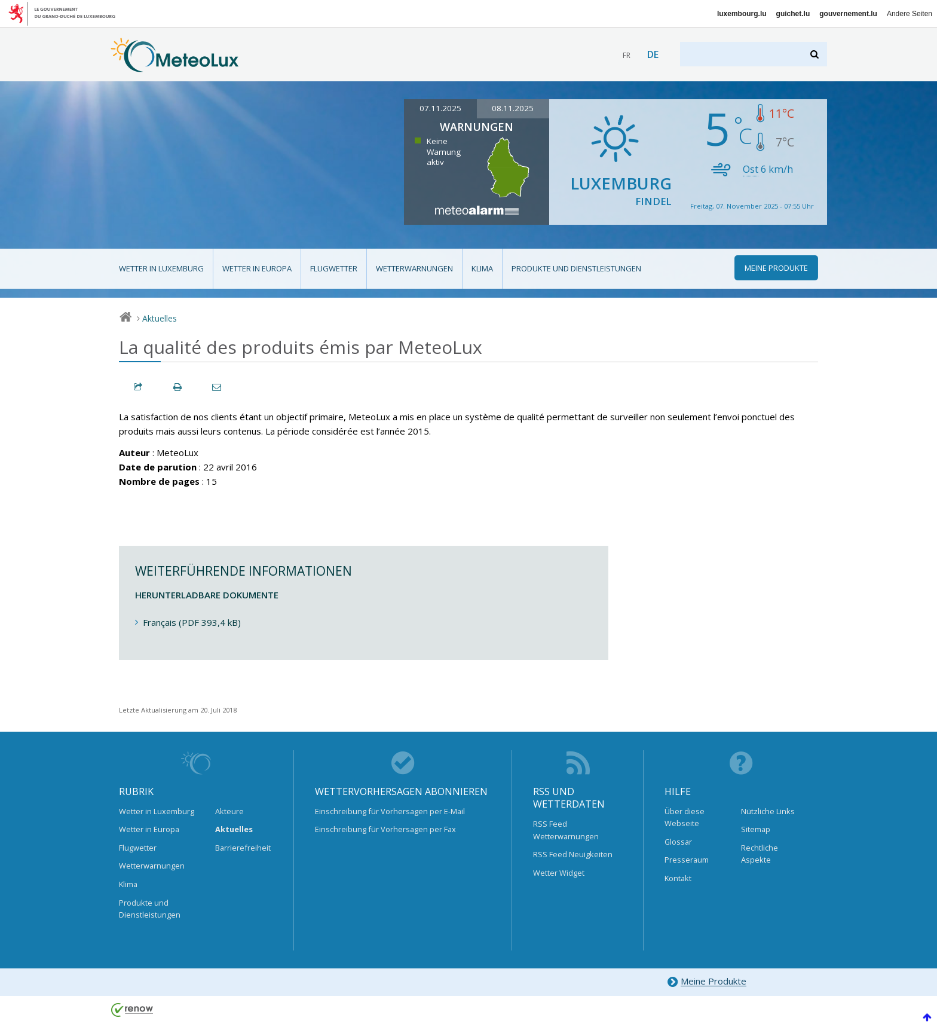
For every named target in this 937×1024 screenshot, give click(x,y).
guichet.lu (793, 14)
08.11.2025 (513, 108)
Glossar (678, 841)
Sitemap (755, 829)
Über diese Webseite (685, 817)
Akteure (229, 811)
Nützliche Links (768, 811)
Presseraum (687, 859)
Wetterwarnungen (414, 268)
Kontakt (678, 878)
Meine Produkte (706, 982)
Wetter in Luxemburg (161, 268)
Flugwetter (333, 268)
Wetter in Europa (257, 268)
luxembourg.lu (742, 14)
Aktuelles (159, 318)
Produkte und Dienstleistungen (576, 268)
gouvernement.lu (848, 14)
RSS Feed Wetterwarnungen (566, 829)
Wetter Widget (558, 872)
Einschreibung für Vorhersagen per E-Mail (390, 811)
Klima (482, 268)
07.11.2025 (440, 108)
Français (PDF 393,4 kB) (192, 622)
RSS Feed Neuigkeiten (573, 854)
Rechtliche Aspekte (759, 853)
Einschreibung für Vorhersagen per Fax (385, 829)
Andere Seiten (909, 14)
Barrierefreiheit (243, 847)
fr (626, 55)
